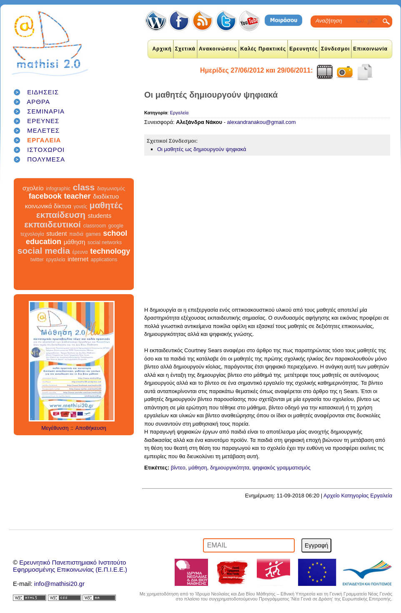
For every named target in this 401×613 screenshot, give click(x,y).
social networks (105, 242)
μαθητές (106, 205)
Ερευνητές (303, 49)
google (115, 225)
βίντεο (178, 467)
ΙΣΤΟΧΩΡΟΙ (46, 149)
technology (110, 251)
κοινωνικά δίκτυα (48, 206)
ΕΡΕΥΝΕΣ (43, 120)
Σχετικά (185, 49)
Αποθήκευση (90, 428)
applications (104, 259)
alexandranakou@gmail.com (261, 122)
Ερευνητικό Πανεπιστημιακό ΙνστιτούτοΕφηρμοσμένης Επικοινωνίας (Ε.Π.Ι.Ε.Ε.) (70, 566)
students (99, 215)
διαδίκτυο (106, 196)
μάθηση (74, 242)
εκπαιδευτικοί (52, 224)
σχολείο (33, 188)
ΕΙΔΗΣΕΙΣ (43, 92)
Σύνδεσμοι (335, 49)
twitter (37, 259)
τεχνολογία (32, 234)
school (115, 233)
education (43, 241)
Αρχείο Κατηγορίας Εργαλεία (357, 495)
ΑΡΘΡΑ (38, 101)
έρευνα (80, 252)
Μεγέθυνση (54, 428)
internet (78, 259)
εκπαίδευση (60, 214)
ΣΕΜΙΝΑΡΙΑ (46, 111)
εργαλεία (55, 259)
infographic (58, 188)
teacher (77, 196)
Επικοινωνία (370, 49)
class (84, 187)
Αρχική (161, 49)
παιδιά (76, 234)
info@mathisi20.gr (59, 583)
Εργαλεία (179, 112)
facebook (45, 196)
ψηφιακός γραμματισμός (281, 467)
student (56, 233)
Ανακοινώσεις (218, 49)
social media (44, 250)
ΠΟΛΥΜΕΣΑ (46, 159)
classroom (94, 225)
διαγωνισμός (111, 188)
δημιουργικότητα (229, 467)
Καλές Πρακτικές (263, 49)
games (93, 234)
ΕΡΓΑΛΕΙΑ (44, 140)
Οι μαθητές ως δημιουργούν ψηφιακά (201, 149)
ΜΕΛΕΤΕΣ (43, 130)
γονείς (80, 206)
